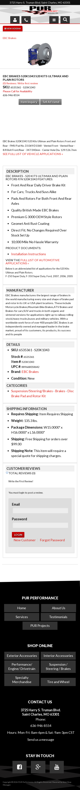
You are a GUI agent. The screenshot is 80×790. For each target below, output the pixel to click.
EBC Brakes (9, 38)
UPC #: (16, 367)
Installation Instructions (28, 254)
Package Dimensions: (27, 427)
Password (19, 519)
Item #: (16, 362)
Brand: (16, 372)
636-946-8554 (40, 726)
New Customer (25, 540)
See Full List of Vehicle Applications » (33, 154)
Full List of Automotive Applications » (33, 261)
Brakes (60, 391)
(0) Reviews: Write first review (20, 83)
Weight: (17, 421)
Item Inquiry (29, 102)
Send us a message (40, 739)
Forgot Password (52, 540)
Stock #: (17, 357)
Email (16, 504)
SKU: (7, 87)
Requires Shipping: (25, 414)
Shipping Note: (22, 451)
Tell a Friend (50, 102)
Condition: (19, 378)
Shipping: (18, 439)
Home (21, 608)
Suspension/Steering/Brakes (32, 391)
